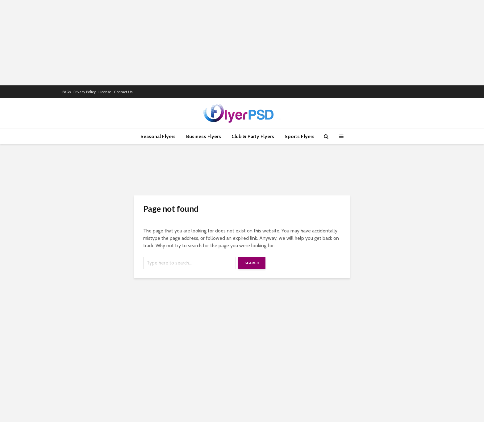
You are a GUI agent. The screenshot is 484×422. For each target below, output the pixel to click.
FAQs (66, 91)
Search (251, 262)
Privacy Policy (84, 91)
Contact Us (123, 91)
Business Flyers (203, 136)
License (104, 91)
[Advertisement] (242, 41)
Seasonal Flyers (158, 136)
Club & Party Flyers (253, 136)
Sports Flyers (300, 136)
